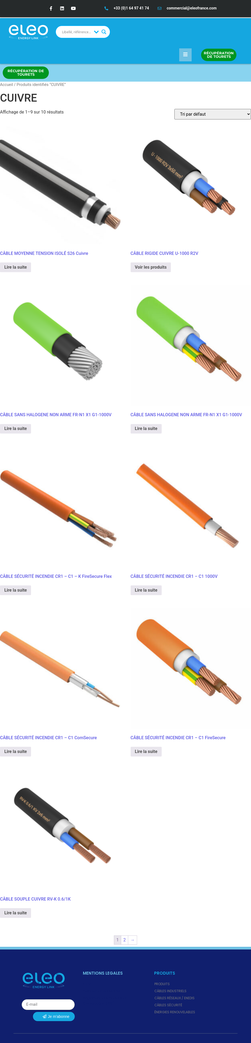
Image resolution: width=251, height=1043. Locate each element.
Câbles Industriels (170, 991)
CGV (87, 984)
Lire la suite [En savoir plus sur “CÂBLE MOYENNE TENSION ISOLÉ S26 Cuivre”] (15, 267)
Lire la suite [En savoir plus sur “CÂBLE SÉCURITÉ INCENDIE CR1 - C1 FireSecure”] (146, 751)
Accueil (6, 84)
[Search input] (76, 32)
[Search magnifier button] (104, 32)
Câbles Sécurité (168, 1005)
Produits (162, 984)
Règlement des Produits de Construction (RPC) (105, 1001)
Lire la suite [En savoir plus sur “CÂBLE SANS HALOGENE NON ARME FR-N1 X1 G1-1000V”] (15, 428)
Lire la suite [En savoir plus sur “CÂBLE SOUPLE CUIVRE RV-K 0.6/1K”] (15, 912)
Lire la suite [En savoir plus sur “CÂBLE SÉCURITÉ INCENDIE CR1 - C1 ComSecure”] (15, 751)
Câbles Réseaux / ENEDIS (174, 998)
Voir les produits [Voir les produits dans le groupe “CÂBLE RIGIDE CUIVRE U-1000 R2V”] (151, 267)
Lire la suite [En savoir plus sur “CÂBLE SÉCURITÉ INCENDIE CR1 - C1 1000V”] (146, 590)
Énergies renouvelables (174, 1012)
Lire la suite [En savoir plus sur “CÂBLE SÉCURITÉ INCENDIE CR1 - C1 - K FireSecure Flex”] (15, 590)
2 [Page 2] (124, 939)
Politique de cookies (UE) (103, 991)
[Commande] (212, 114)
